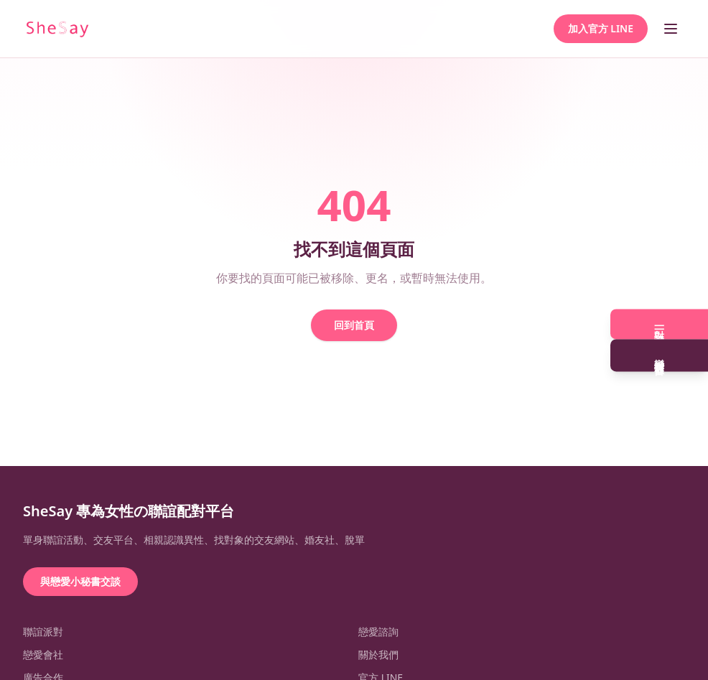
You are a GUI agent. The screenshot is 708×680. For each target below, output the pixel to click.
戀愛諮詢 (378, 631)
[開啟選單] (670, 28)
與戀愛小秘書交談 (80, 581)
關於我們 (378, 654)
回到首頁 (354, 325)
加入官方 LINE (600, 28)
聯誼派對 (43, 631)
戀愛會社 (43, 654)
